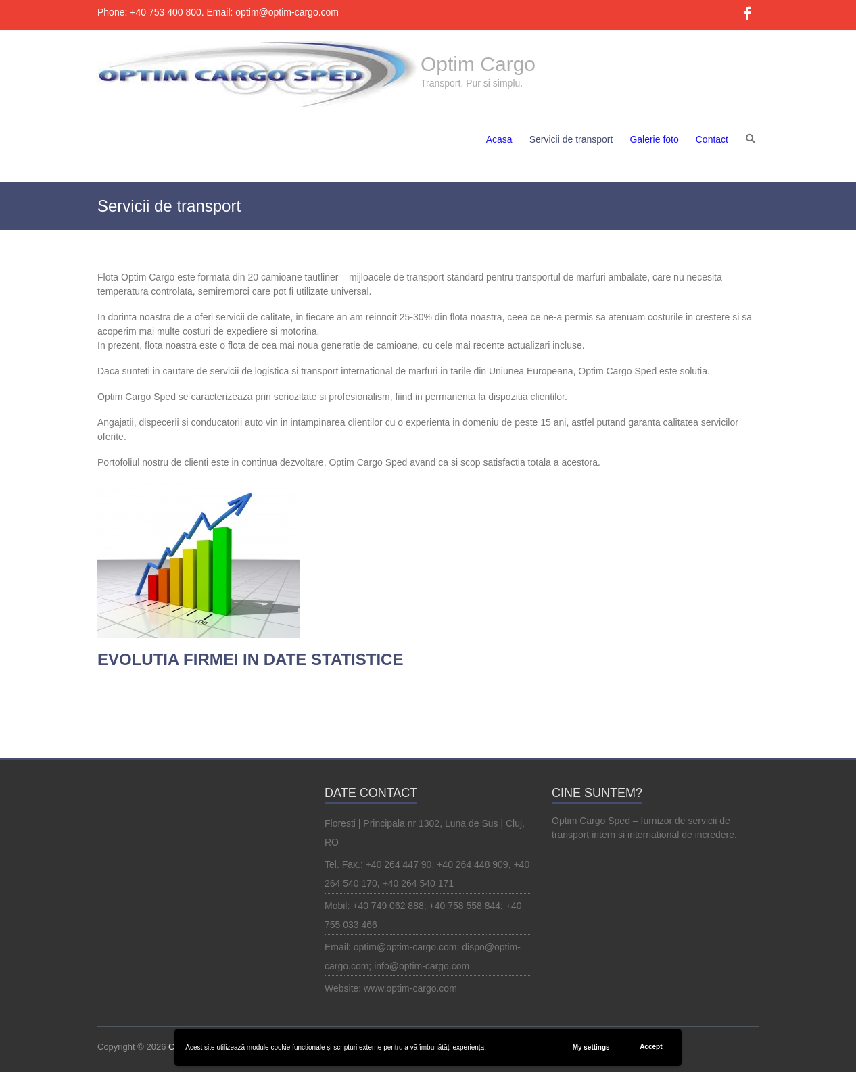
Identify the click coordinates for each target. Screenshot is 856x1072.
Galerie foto (653, 139)
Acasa (499, 139)
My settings (591, 1047)
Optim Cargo (478, 64)
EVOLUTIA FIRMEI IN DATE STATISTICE (250, 659)
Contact (712, 139)
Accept (651, 1046)
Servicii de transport (571, 139)
